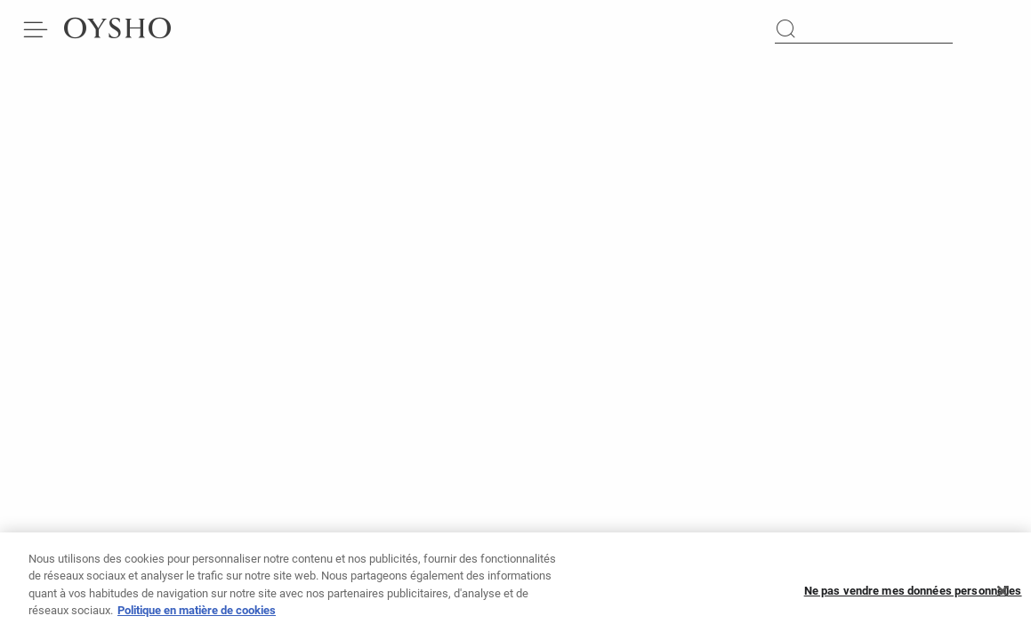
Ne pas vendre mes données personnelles (913, 597)
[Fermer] (1002, 597)
